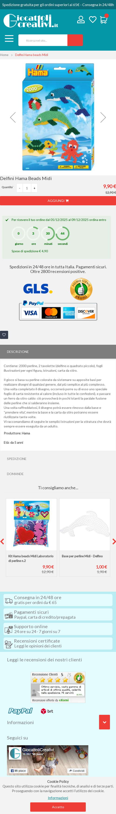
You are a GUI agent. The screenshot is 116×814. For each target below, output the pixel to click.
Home (4, 55)
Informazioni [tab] (20, 722)
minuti (48, 244)
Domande (15, 474)
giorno (19, 244)
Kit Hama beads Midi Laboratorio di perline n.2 (30, 558)
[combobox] (41, 40)
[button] (12, 117)
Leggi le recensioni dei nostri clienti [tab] (44, 659)
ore (33, 244)
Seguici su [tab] (17, 737)
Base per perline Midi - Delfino (82, 556)
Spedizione (17, 459)
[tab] (58, 352)
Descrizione (18, 352)
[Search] (75, 40)
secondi (63, 244)
